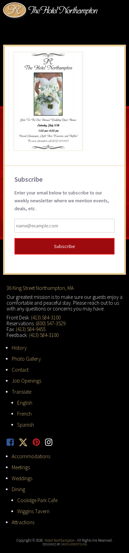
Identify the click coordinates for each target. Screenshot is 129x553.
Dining (18, 489)
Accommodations (31, 456)
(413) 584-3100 (46, 317)
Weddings (22, 478)
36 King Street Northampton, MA (40, 288)
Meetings (21, 467)
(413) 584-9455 (30, 329)
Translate (21, 391)
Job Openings (26, 380)
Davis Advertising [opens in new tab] (74, 544)
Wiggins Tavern (33, 511)
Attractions (23, 522)
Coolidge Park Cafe (37, 500)
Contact (20, 369)
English (24, 402)
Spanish (25, 424)
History (19, 348)
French (24, 413)
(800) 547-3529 (50, 323)
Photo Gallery (26, 359)
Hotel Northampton (51, 10)
